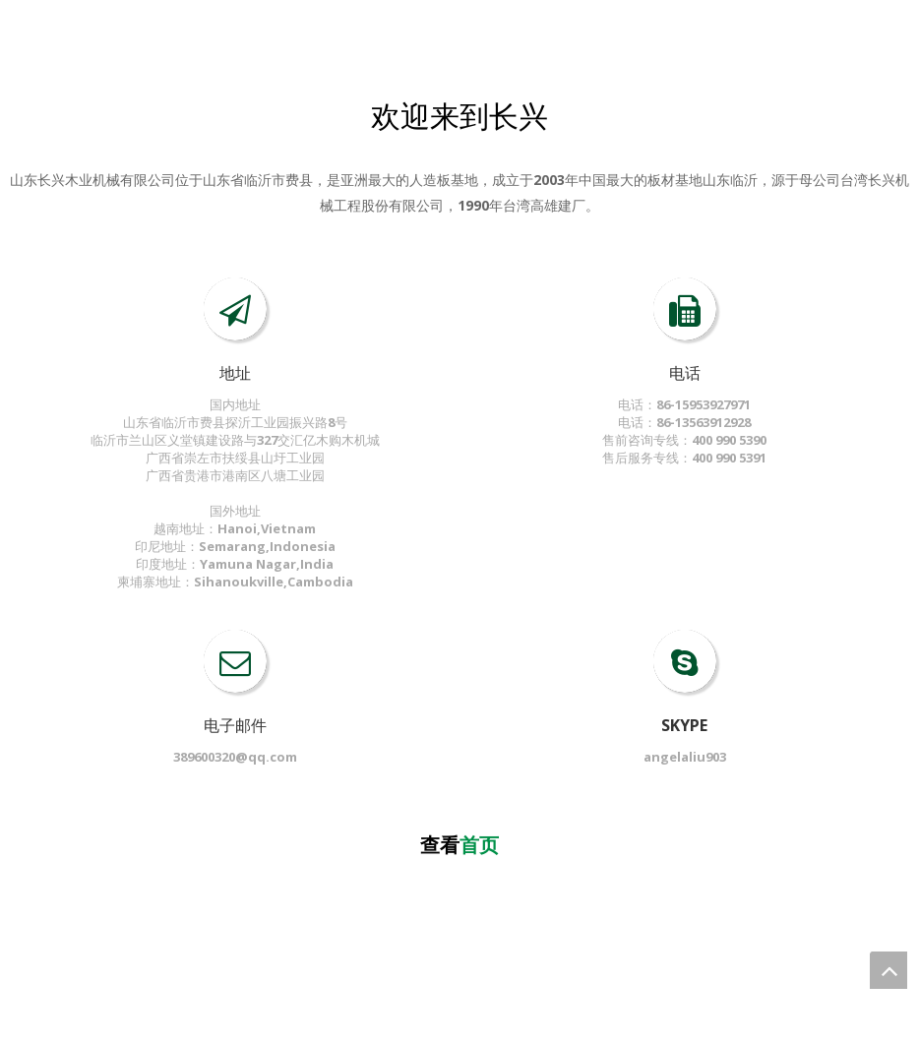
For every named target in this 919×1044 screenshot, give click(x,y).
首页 (479, 844)
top (888, 970)
